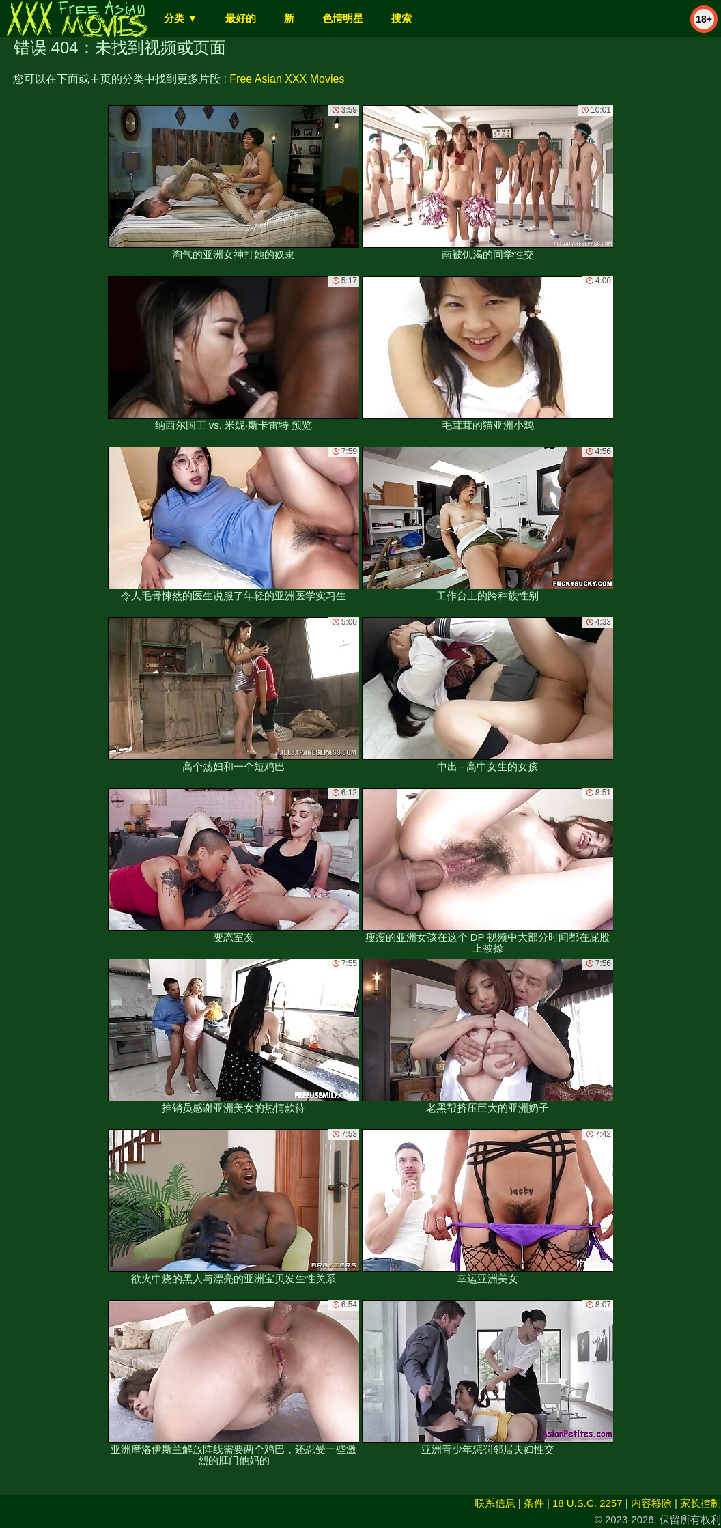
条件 (534, 1503)
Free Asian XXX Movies (286, 79)
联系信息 (495, 1503)
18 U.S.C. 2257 (587, 1503)
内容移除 (651, 1503)
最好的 (240, 18)
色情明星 (342, 18)
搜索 (401, 18)
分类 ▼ (180, 18)
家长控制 (700, 1503)
